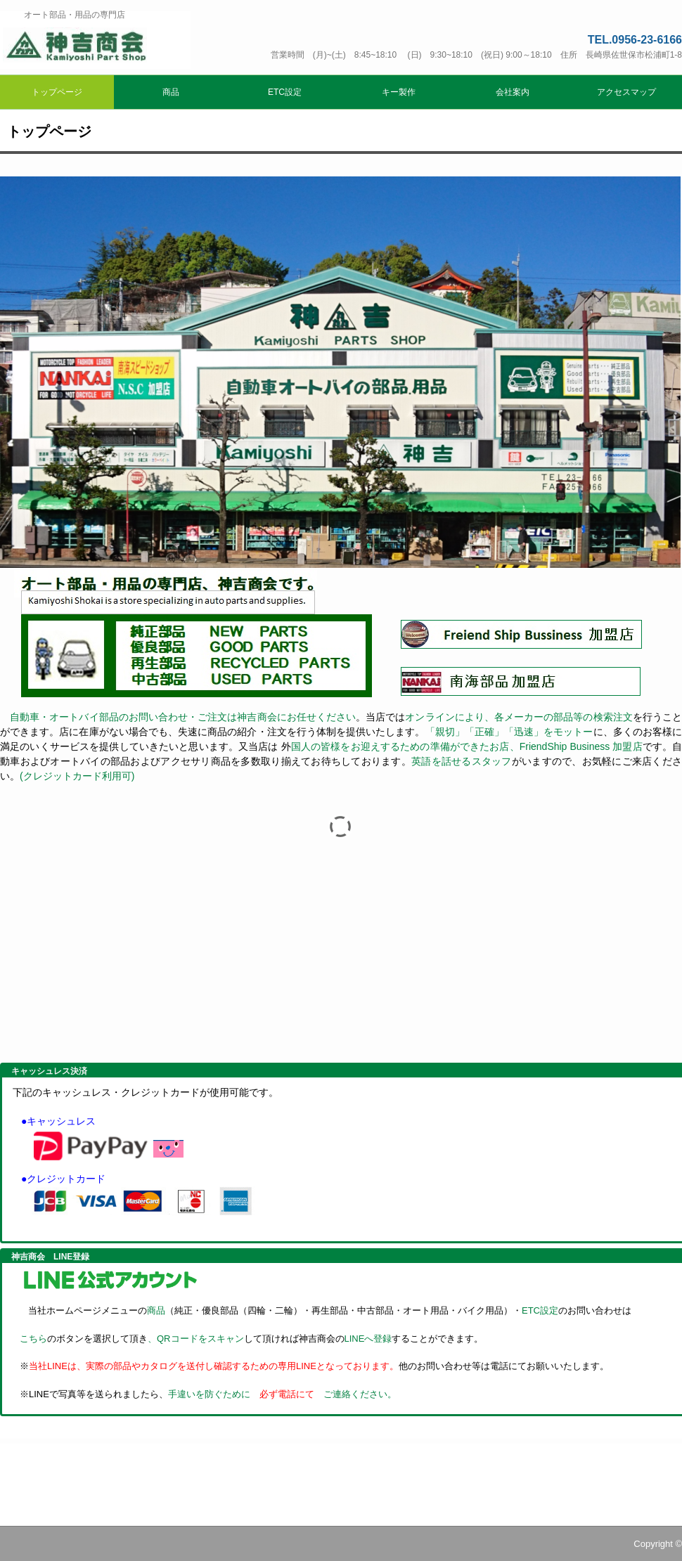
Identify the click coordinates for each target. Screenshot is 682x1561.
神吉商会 (95, 40)
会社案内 (512, 92)
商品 (170, 92)
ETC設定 (285, 92)
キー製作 (399, 92)
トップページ (57, 92)
